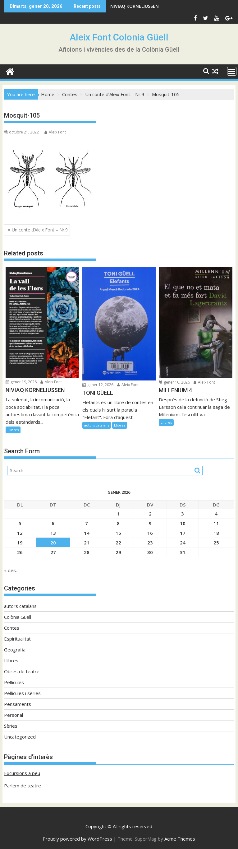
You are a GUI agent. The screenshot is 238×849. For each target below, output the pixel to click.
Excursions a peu (22, 773)
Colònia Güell (17, 617)
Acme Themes (179, 839)
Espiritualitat (17, 639)
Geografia (14, 649)
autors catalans (96, 425)
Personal (13, 715)
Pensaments (17, 704)
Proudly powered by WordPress (77, 839)
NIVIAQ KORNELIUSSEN (134, 6)
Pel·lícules (14, 682)
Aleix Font (55, 132)
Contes (11, 628)
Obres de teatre (21, 671)
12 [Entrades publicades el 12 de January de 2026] (20, 533)
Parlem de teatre (22, 785)
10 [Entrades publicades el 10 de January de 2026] (182, 523)
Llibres (13, 429)
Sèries (10, 726)
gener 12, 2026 (97, 384)
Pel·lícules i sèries (22, 693)
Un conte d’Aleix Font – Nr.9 (40, 230)
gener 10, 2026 (174, 382)
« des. (10, 570)
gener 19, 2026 (21, 382)
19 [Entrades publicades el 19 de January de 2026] (20, 542)
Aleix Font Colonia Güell (119, 37)
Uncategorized (20, 737)
